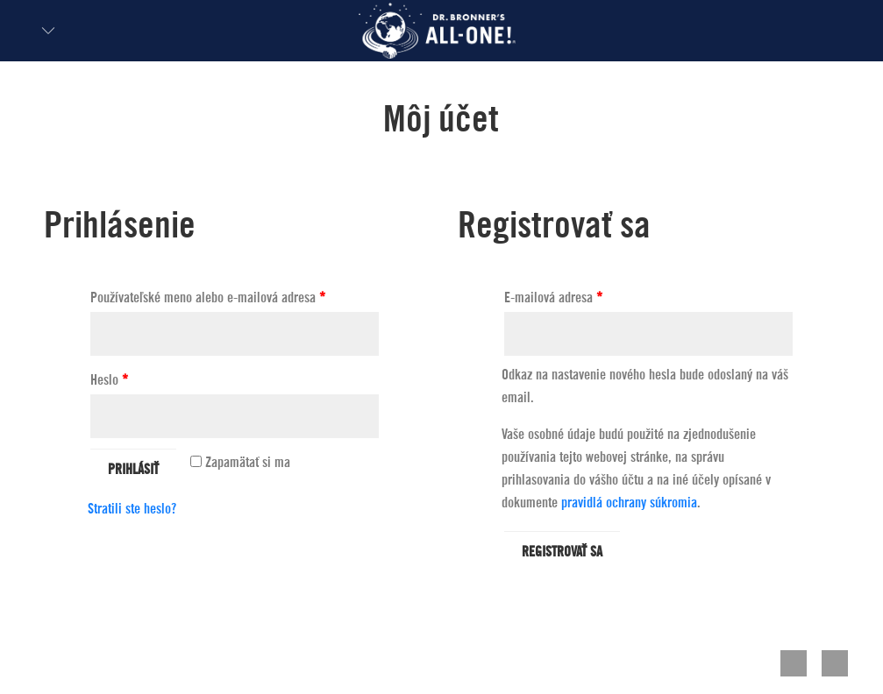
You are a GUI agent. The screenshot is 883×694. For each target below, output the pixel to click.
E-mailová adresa (553, 298)
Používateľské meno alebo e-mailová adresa (207, 298)
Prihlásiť (133, 470)
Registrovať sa (562, 552)
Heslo (109, 380)
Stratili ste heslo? (132, 509)
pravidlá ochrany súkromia (629, 503)
